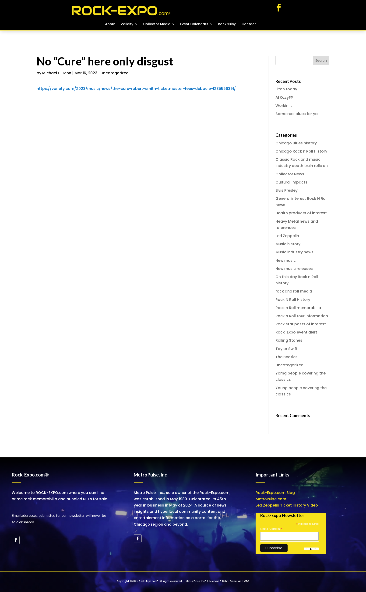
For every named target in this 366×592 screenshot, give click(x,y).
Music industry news (294, 252)
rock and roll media (293, 291)
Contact (249, 24)
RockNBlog (227, 24)
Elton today (286, 89)
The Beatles (286, 357)
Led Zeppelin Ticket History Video (287, 505)
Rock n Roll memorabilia (298, 307)
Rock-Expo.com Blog (275, 492)
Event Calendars (194, 24)
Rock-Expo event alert (296, 332)
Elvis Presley (286, 190)
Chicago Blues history (296, 143)
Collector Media (156, 24)
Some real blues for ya (296, 113)
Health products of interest (301, 213)
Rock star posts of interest (300, 324)
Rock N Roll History (292, 299)
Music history (287, 244)
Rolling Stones (288, 340)
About (110, 24)
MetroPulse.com (271, 499)
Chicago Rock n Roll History (301, 151)
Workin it (283, 105)
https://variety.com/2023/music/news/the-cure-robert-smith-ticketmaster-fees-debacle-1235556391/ (136, 88)
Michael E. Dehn (56, 73)
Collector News (289, 174)
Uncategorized (115, 73)
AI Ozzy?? (284, 97)
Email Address (271, 529)
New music (285, 260)
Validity (127, 24)
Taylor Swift (286, 348)
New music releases (294, 268)
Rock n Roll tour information (301, 316)
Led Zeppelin (287, 235)
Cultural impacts (291, 182)
